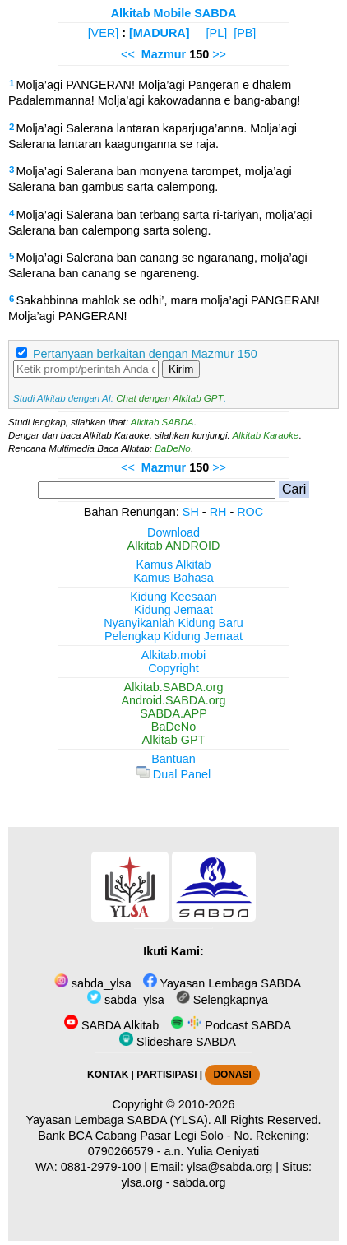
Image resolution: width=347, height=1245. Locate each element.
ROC (250, 511)
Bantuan (173, 758)
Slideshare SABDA (177, 1041)
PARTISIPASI (166, 1074)
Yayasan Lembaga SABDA (222, 983)
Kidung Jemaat (173, 609)
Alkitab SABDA (162, 422)
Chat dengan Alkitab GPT (169, 398)
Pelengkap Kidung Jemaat (173, 636)
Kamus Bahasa (173, 577)
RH (218, 511)
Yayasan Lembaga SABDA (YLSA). (118, 1120)
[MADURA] (159, 32)
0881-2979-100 (101, 1166)
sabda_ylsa (93, 983)
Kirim (181, 369)
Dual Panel (173, 774)
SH (191, 511)
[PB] (245, 32)
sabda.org (200, 1182)
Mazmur (163, 54)
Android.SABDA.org (173, 700)
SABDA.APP (173, 713)
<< (128, 54)
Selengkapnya (222, 999)
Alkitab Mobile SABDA (174, 13)
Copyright (173, 668)
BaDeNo (173, 448)
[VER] (103, 32)
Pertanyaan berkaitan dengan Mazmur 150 (145, 353)
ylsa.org (141, 1182)
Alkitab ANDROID (173, 545)
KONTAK (107, 1074)
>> (219, 54)
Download (173, 532)
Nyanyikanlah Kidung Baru (173, 622)
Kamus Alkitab (173, 564)
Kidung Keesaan (173, 596)
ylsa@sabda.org (229, 1166)
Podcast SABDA (230, 1025)
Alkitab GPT (174, 739)
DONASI (232, 1074)
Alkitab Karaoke (266, 435)
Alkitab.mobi (173, 655)
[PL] (217, 32)
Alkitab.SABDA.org (174, 687)
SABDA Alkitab (111, 1025)
